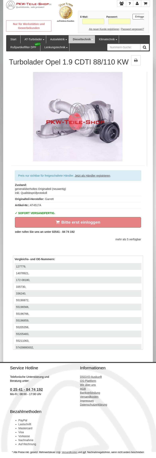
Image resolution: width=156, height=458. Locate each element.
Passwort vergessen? (132, 29)
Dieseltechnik (82, 39)
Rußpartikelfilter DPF (23, 47)
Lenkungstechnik (54, 47)
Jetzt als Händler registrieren (92, 175)
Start (13, 39)
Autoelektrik (57, 39)
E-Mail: (84, 16)
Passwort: (112, 16)
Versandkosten (69, 452)
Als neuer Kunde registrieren (104, 29)
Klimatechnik (107, 39)
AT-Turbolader (33, 39)
